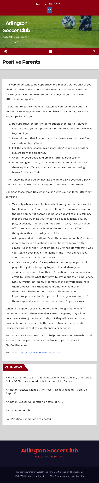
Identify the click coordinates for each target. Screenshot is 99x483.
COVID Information (59, 476)
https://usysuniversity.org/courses (39, 352)
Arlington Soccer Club (49, 450)
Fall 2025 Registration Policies (30, 476)
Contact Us (78, 476)
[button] (94, 51)
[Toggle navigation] (50, 51)
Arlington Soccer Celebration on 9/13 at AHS (34, 401)
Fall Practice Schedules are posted (28, 418)
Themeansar (76, 472)
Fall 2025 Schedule (18, 410)
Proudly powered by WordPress (32, 472)
